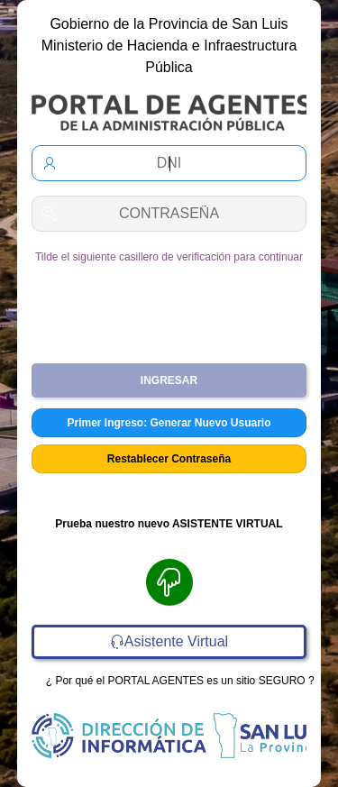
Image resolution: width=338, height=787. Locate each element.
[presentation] (172, 306)
